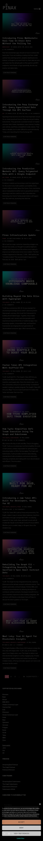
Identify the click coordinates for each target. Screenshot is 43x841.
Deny (21, 828)
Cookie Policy (20, 838)
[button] (40, 804)
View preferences (21, 833)
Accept (21, 822)
